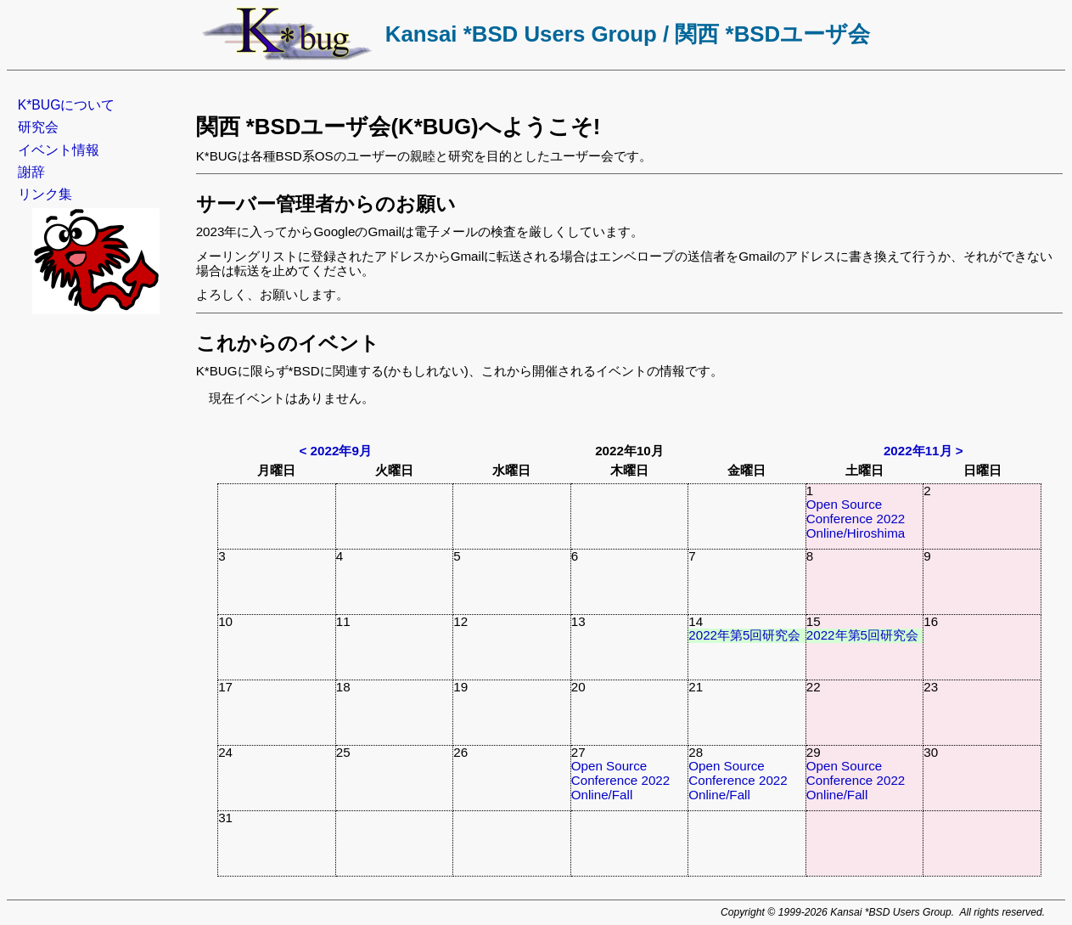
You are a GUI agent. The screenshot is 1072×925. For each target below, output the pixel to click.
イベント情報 (58, 150)
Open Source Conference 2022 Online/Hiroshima (856, 518)
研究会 (38, 127)
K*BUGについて (66, 105)
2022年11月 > (923, 450)
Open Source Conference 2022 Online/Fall (621, 780)
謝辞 (31, 172)
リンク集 (45, 194)
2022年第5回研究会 (744, 635)
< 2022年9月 (336, 450)
